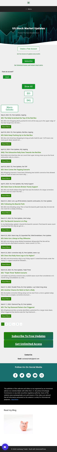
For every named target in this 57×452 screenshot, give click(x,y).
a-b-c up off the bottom (19, 201)
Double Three (16, 287)
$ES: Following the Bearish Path (13, 204)
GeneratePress (41, 449)
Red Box (24, 132)
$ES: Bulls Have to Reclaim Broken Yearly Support (19, 187)
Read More (6, 127)
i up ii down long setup (40, 287)
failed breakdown (36, 235)
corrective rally (16, 253)
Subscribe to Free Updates (28, 336)
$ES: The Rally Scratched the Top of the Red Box (18, 118)
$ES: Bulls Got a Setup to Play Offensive (15, 238)
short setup (26, 218)
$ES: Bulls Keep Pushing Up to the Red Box (17, 135)
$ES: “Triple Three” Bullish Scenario (14, 273)
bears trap (15, 235)
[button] (28, 2)
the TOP (24, 166)
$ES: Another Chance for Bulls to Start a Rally (18, 290)
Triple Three (27, 270)
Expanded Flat (25, 235)
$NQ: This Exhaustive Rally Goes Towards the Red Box (21, 152)
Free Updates (16, 115)
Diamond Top (16, 304)
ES (10, 115)
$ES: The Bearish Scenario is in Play (14, 221)
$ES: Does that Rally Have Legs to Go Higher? (17, 256)
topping (23, 115)
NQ (21, 149)
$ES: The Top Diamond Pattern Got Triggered (17, 307)
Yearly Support (28, 184)
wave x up (36, 253)
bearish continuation (33, 201)
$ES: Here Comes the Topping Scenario (15, 170)
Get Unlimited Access (28, 344)
